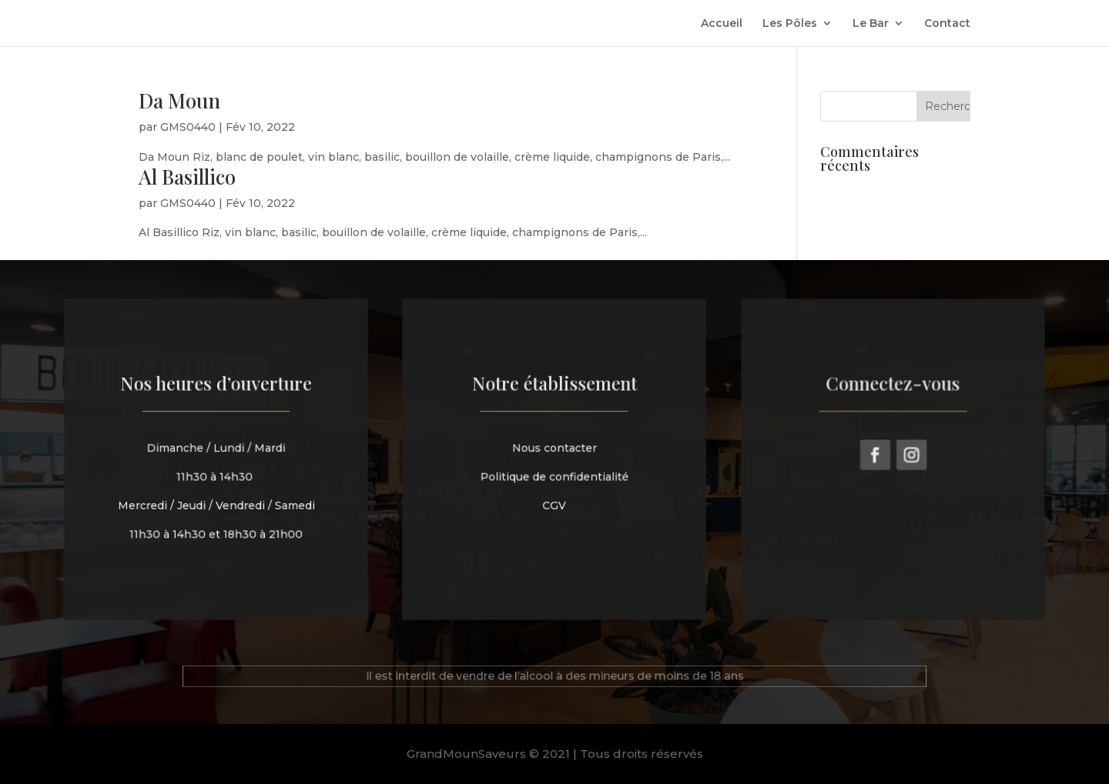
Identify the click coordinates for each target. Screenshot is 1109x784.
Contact (947, 24)
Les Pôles (789, 24)
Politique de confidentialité (554, 475)
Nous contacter (554, 448)
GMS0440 (188, 127)
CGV (554, 503)
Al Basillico (187, 176)
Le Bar (871, 24)
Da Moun (179, 100)
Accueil (721, 24)
